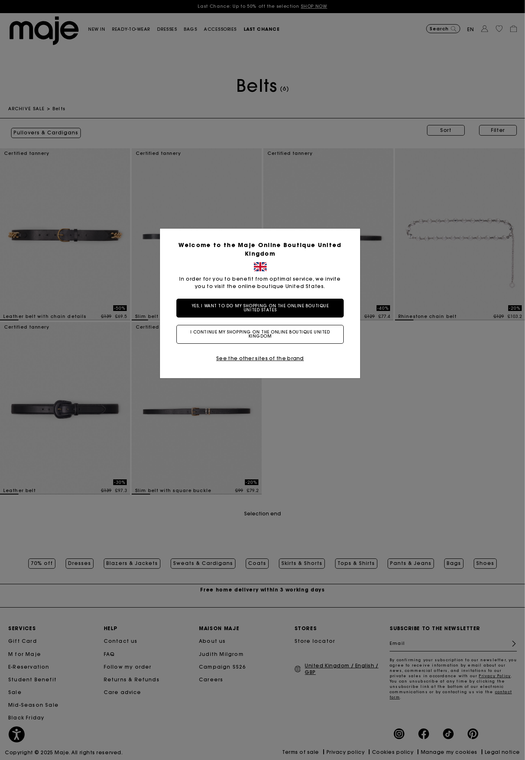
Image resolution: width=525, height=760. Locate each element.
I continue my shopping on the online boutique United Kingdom (263, 334)
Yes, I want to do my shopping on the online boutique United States (262, 308)
